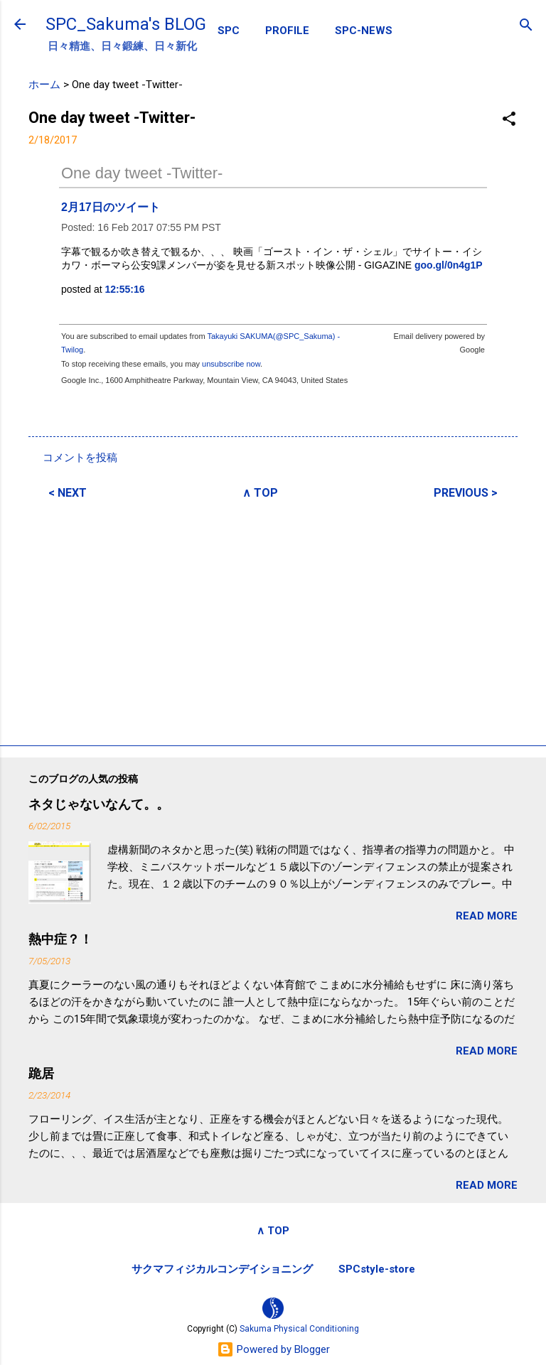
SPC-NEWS (363, 30)
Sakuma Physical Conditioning (299, 1329)
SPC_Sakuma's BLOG (126, 24)
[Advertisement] (273, 620)
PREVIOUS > (466, 493)
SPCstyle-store (376, 1269)
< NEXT (67, 493)
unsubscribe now (231, 364)
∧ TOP (260, 493)
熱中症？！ (60, 939)
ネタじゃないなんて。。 (98, 804)
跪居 (41, 1073)
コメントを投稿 (80, 457)
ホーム (44, 84)
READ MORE (487, 916)
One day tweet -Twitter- (142, 173)
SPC (229, 30)
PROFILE (287, 30)
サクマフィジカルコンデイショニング (222, 1269)
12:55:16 (125, 289)
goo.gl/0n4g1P (448, 265)
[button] (509, 119)
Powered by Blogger (273, 1349)
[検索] (526, 26)
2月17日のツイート (110, 207)
